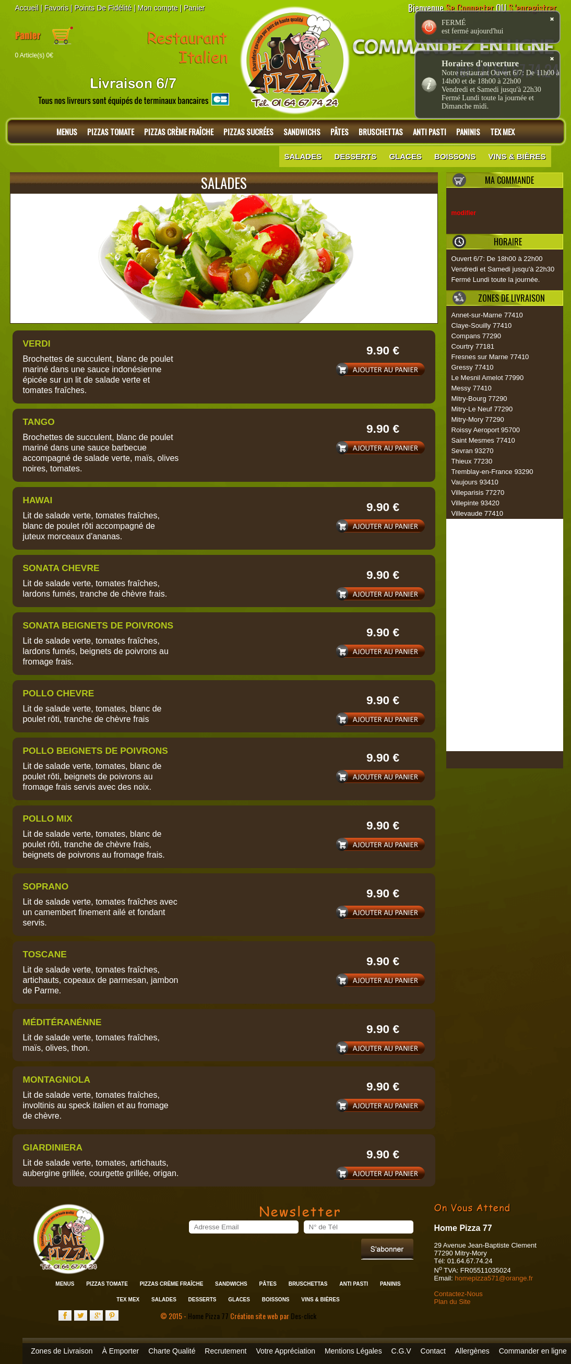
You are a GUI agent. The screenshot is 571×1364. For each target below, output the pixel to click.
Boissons (454, 156)
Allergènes (472, 1351)
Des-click (303, 1315)
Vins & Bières (516, 156)
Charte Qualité (171, 1351)
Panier (194, 8)
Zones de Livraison (61, 1351)
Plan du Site (452, 1302)
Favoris (56, 8)
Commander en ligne (533, 1351)
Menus (66, 131)
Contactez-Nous (458, 1294)
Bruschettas (381, 131)
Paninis (468, 131)
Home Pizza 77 (209, 1315)
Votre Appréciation (285, 1351)
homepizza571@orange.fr (494, 1278)
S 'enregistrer (532, 8)
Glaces (405, 156)
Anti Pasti (429, 131)
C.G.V (401, 1351)
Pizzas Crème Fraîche (178, 131)
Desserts (355, 156)
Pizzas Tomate (110, 131)
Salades (303, 156)
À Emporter (120, 1351)
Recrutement (225, 1351)
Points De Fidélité (103, 8)
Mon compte (158, 8)
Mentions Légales (353, 1351)
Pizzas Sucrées (248, 131)
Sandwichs (301, 131)
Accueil (27, 8)
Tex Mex (502, 131)
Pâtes (339, 131)
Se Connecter (470, 8)
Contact (433, 1351)
